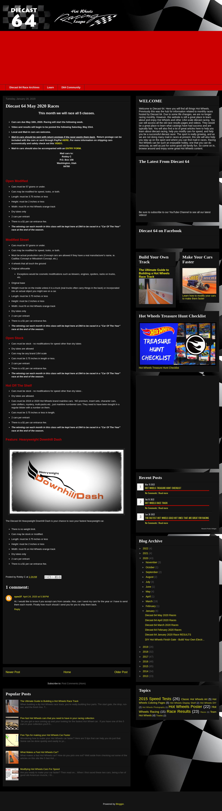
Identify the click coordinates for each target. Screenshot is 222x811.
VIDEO (58, 143)
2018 (146, 651)
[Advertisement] (111, 58)
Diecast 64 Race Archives (24, 87)
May (148, 591)
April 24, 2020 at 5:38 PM (36, 596)
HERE (65, 140)
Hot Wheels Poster (185, 706)
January (150, 610)
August (150, 576)
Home (67, 672)
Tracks (159, 715)
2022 (146, 548)
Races (203, 712)
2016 (146, 661)
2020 (146, 558)
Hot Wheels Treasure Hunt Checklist (159, 367)
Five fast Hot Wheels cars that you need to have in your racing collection (57, 718)
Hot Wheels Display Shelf (183, 703)
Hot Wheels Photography (153, 707)
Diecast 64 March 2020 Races (161, 625)
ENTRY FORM (73, 148)
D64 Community (70, 87)
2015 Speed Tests (155, 699)
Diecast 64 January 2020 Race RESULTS (168, 634)
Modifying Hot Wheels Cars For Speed (40, 769)
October (150, 567)
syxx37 (18, 596)
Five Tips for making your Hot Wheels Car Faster (45, 735)
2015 (146, 666)
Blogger (120, 804)
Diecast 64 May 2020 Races (160, 615)
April (148, 596)
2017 (146, 656)
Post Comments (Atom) (74, 683)
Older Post (121, 672)
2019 (146, 646)
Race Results (179, 711)
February (151, 606)
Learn (50, 87)
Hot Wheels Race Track (156, 503)
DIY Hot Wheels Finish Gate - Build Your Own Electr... (174, 639)
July (148, 581)
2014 (146, 671)
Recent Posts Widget (208, 529)
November (152, 562)
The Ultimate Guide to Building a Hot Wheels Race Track (49, 701)
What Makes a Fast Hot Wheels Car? (39, 752)
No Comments (151, 493)
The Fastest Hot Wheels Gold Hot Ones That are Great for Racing (177, 518)
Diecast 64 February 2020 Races (163, 629)
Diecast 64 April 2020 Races (160, 620)
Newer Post (13, 672)
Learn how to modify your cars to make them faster (199, 297)
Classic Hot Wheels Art (194, 699)
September (152, 572)
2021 (146, 553)
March (149, 601)
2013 (146, 676)
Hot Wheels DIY (208, 703)
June (149, 586)
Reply (17, 609)
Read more (163, 493)
